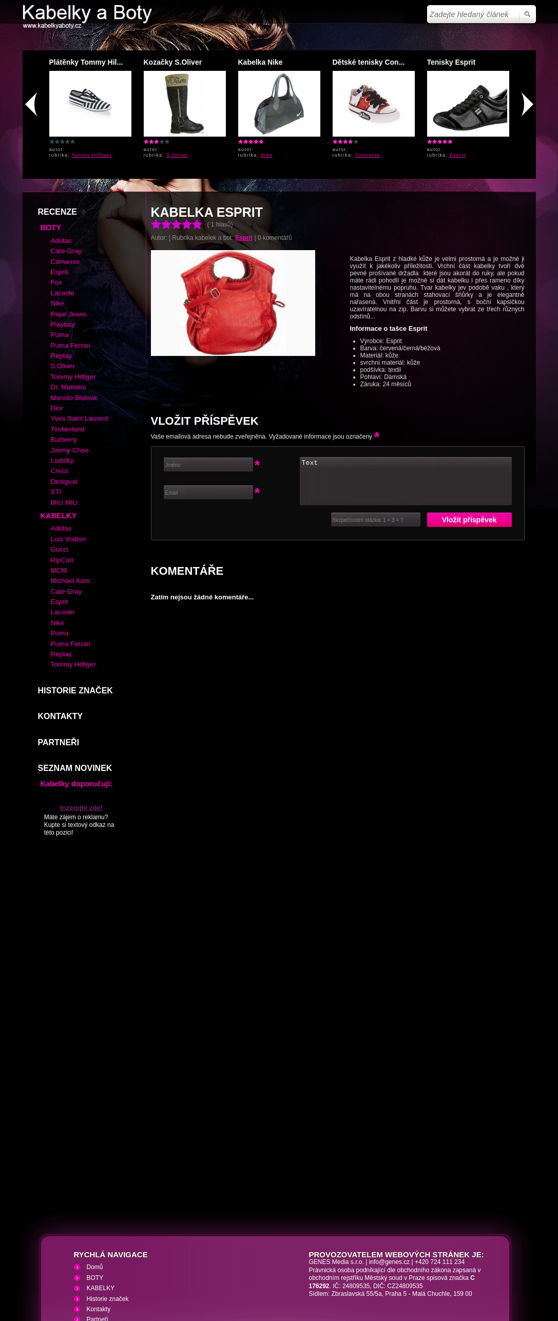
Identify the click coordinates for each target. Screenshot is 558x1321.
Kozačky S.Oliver (173, 62)
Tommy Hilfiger (92, 155)
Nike (267, 155)
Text (406, 407)
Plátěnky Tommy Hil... (86, 62)
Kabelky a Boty (113, 1260)
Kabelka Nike (260, 62)
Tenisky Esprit (451, 62)
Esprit (458, 155)
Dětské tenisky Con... (369, 62)
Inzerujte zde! (81, 733)
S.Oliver (177, 155)
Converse (367, 155)
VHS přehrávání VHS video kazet (200, 1260)
